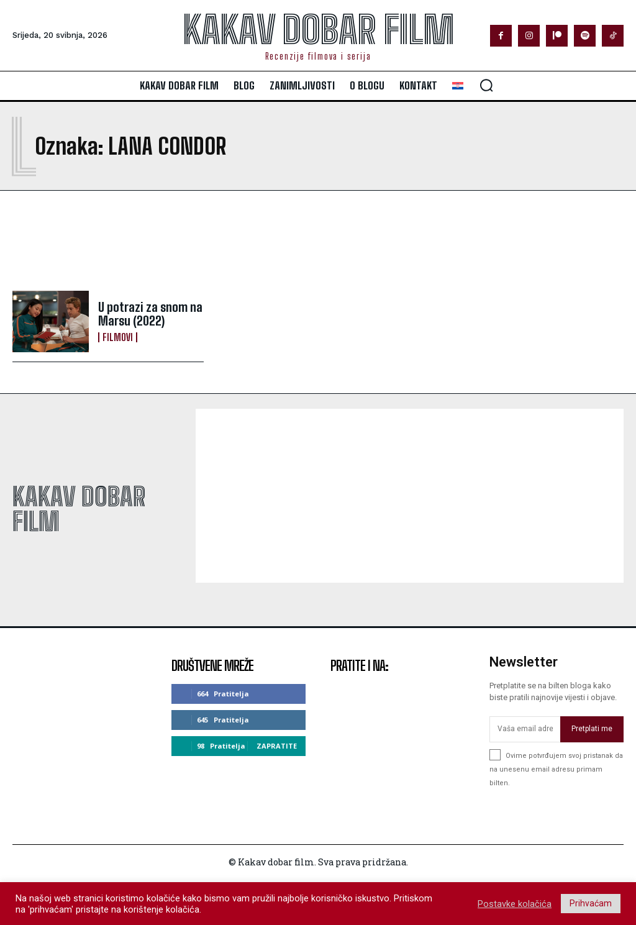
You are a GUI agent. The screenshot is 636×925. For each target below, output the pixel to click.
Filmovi (117, 337)
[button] (486, 85)
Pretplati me (591, 728)
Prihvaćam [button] (591, 903)
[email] (524, 729)
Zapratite (277, 745)
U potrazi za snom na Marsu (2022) (150, 313)
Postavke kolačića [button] (515, 903)
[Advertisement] (159, 240)
